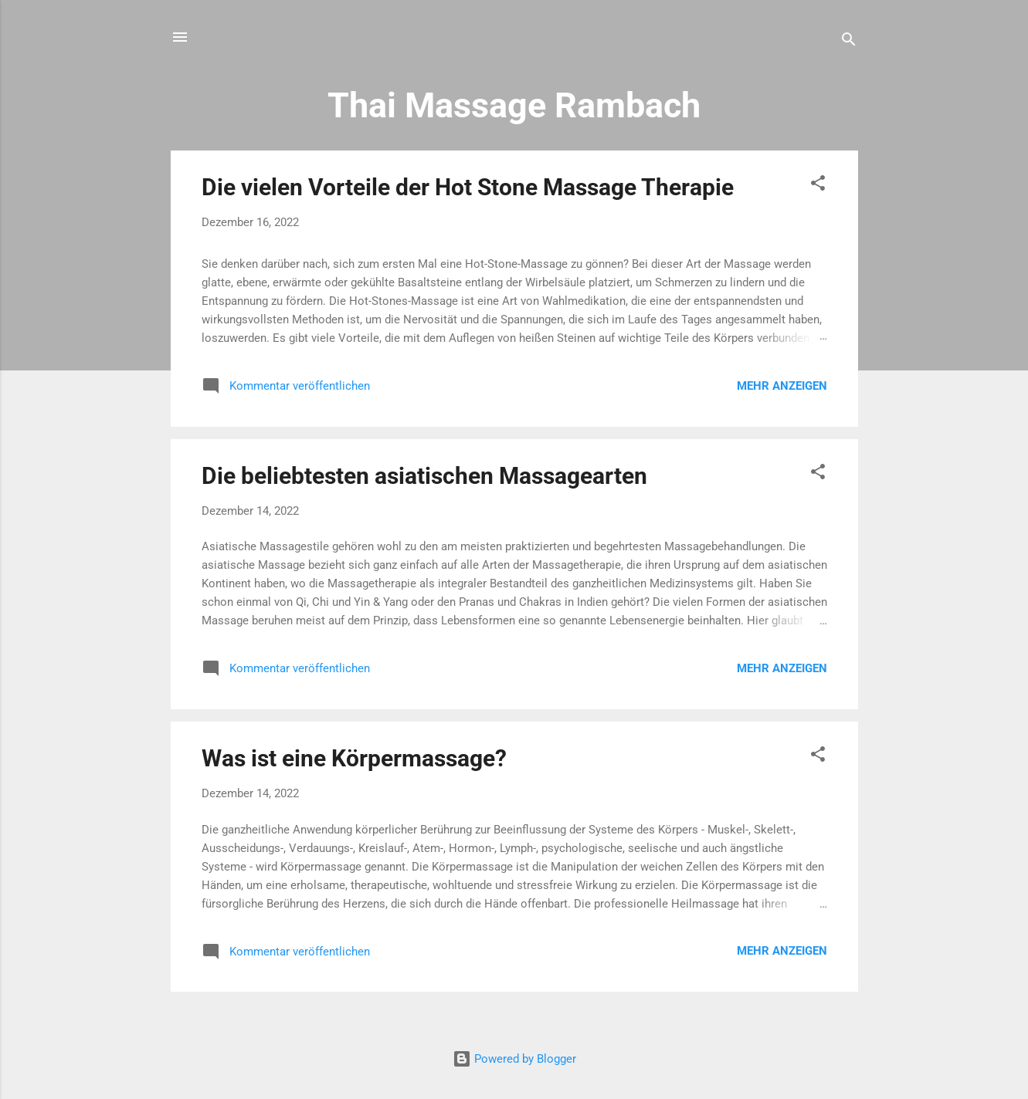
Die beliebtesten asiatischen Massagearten (424, 475)
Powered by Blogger (514, 1059)
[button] (818, 186)
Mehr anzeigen (782, 386)
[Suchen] (849, 42)
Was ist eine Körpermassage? (354, 758)
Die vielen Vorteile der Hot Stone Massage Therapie (468, 187)
